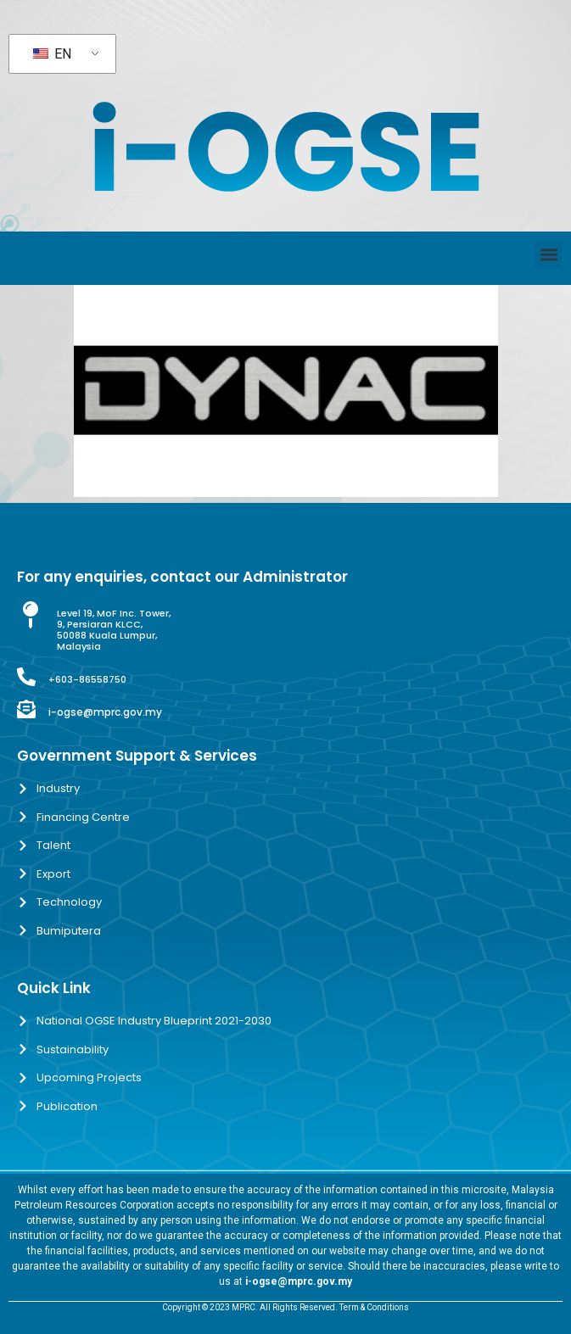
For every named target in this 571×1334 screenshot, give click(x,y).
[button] (549, 254)
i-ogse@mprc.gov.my (105, 712)
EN (52, 54)
